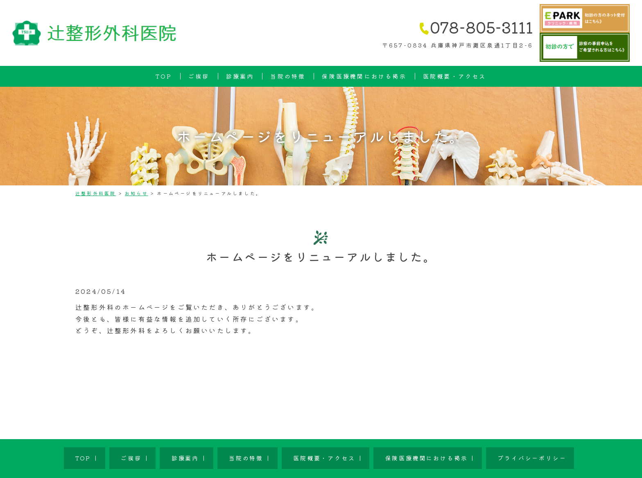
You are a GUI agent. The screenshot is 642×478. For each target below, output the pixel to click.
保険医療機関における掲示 (364, 76)
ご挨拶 (199, 76)
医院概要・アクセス (454, 76)
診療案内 (240, 76)
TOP (164, 76)
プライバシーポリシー (468, 452)
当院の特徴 (287, 76)
